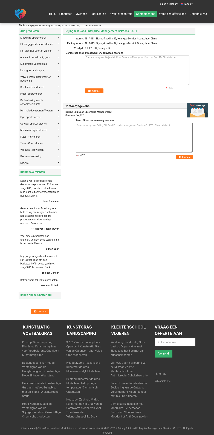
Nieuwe (24, 163)
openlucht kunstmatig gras (35, 57)
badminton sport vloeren (33, 130)
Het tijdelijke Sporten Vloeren (36, 50)
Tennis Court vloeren (31, 143)
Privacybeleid (28, 428)
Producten (65, 14)
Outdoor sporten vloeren (33, 123)
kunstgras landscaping (32, 70)
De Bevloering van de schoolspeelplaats (31, 102)
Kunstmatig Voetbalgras (33, 63)
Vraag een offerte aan (172, 14)
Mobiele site (163, 381)
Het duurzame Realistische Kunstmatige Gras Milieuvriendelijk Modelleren (83, 367)
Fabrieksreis (98, 14)
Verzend (163, 353)
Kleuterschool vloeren (32, 87)
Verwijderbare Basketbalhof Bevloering (35, 79)
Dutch (188, 4)
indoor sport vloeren (31, 93)
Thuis (52, 14)
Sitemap (161, 373)
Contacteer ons (145, 14)
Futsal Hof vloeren (30, 136)
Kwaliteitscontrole (121, 14)
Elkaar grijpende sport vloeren (36, 44)
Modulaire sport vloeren (33, 37)
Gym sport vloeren (30, 117)
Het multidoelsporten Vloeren (36, 110)
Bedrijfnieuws (198, 14)
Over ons (81, 14)
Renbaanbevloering (30, 156)
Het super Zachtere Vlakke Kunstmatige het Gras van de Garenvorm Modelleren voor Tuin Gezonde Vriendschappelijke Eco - (84, 408)
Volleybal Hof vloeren (32, 149)
